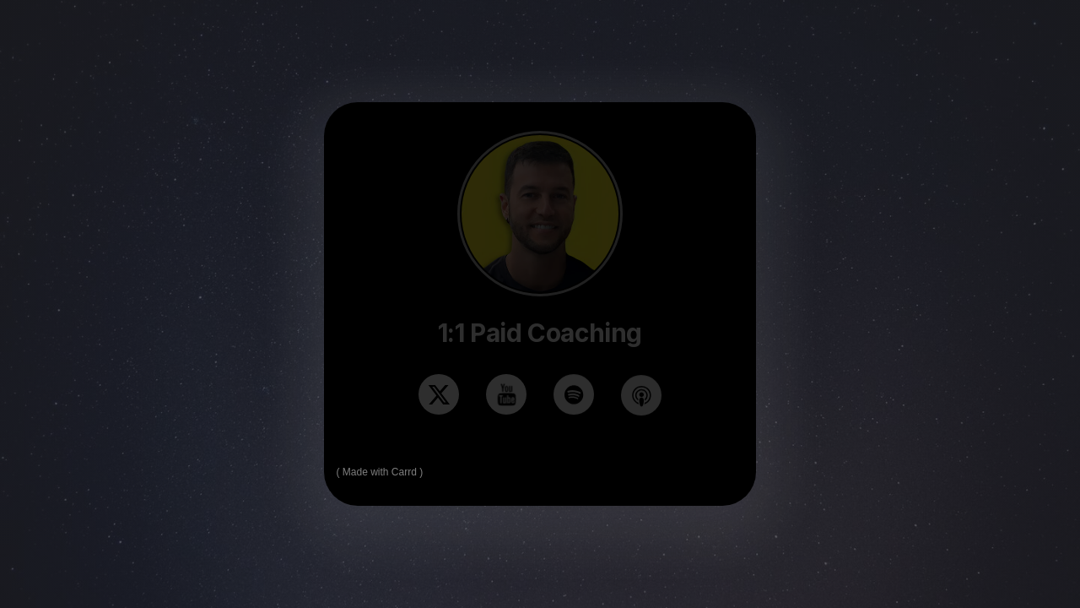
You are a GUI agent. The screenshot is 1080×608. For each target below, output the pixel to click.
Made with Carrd (380, 472)
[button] (438, 394)
